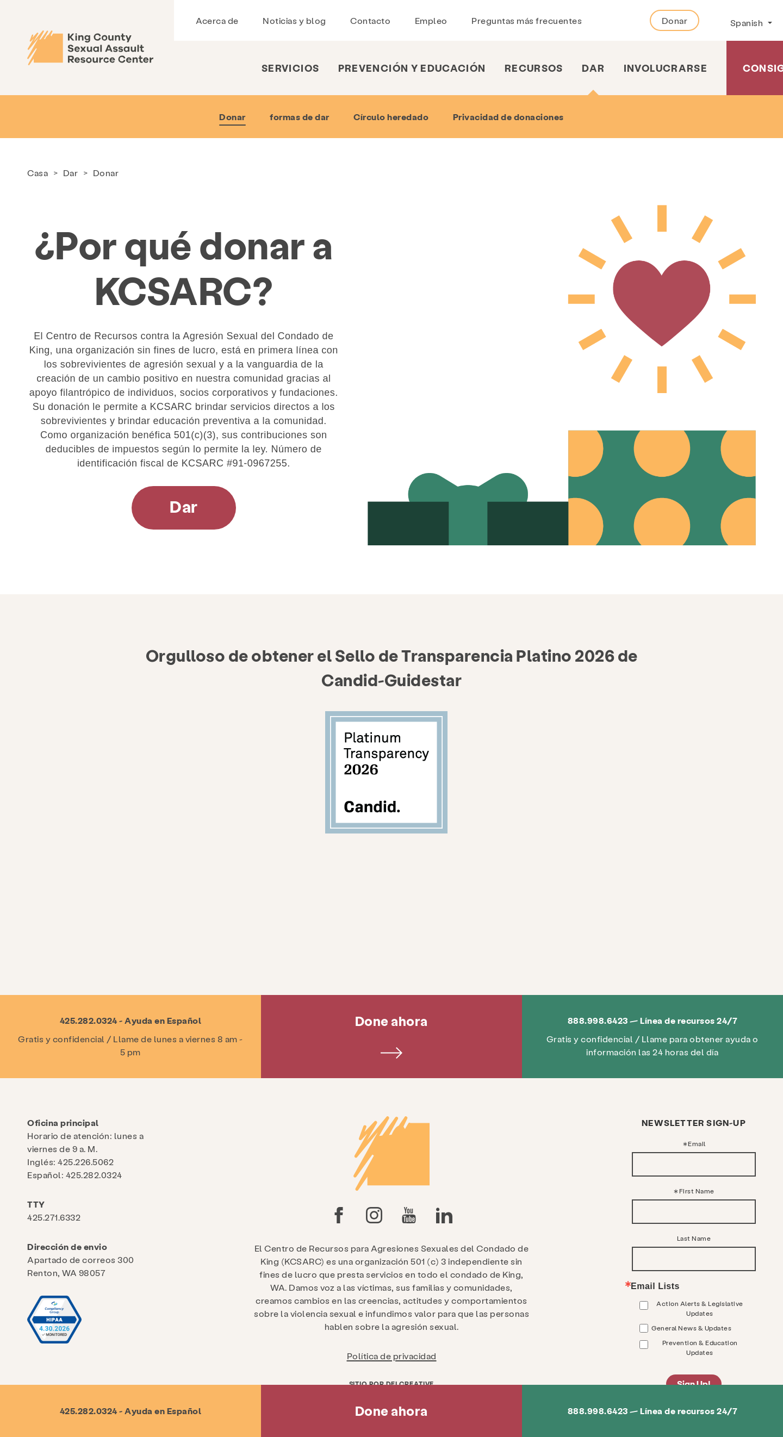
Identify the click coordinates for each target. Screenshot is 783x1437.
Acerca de (217, 20)
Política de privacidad (392, 1356)
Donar (675, 20)
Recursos (534, 67)
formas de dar (300, 116)
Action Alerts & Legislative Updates (699, 1308)
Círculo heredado (390, 116)
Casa (37, 172)
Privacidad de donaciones (508, 116)
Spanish (747, 22)
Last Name (694, 1238)
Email (697, 1143)
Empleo (431, 20)
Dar (593, 67)
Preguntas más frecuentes (526, 20)
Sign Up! (694, 1383)
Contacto (370, 20)
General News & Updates (691, 1328)
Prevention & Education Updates (700, 1347)
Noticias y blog (294, 20)
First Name (696, 1190)
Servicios (290, 67)
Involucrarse (665, 67)
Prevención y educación (412, 67)
